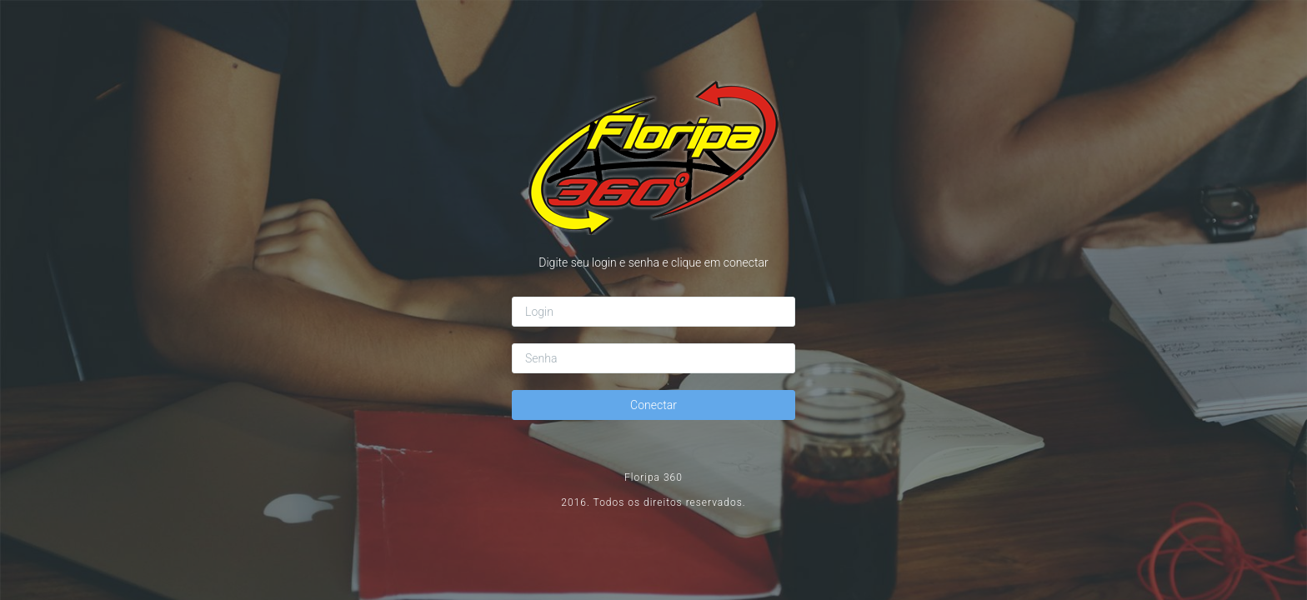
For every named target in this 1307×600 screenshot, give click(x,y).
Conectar (653, 405)
